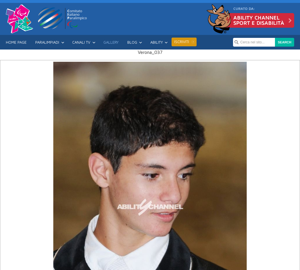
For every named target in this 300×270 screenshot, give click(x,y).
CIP (62, 18)
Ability (156, 42)
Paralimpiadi (47, 42)
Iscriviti (181, 41)
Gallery (111, 42)
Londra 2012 (19, 18)
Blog (132, 42)
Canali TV (81, 42)
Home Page (16, 42)
